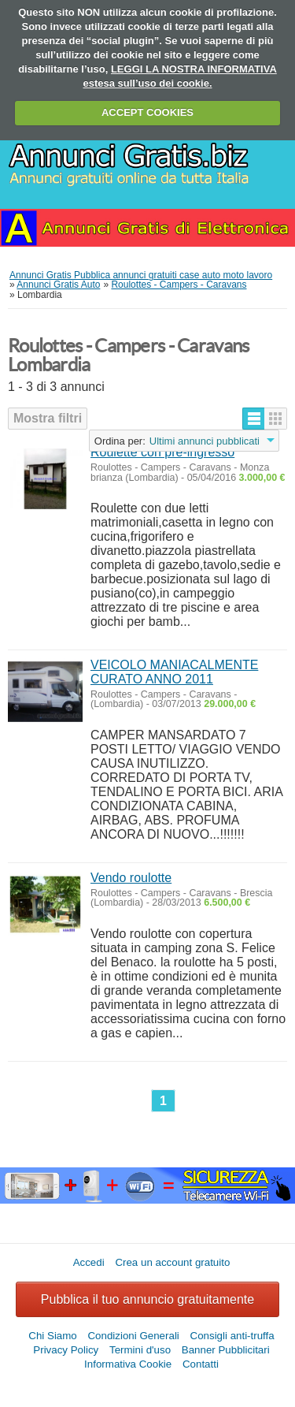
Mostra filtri (47, 418)
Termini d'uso (140, 1350)
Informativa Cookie (127, 1364)
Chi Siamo (52, 1336)
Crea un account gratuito (172, 1262)
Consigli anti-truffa (232, 1336)
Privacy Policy (65, 1350)
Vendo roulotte (130, 877)
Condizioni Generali (133, 1336)
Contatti (201, 1364)
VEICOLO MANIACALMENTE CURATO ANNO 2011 (174, 672)
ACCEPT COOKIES (147, 112)
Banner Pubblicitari (226, 1350)
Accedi (89, 1262)
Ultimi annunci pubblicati (204, 441)
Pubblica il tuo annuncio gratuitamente (147, 1299)
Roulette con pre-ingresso (162, 452)
